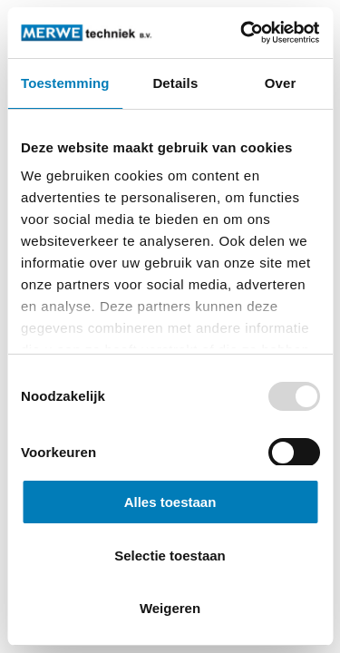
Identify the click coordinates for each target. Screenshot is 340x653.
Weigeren (170, 608)
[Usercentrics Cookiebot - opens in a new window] (242, 32)
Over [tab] (280, 83)
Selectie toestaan (170, 555)
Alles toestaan (170, 502)
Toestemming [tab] (65, 83)
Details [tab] (175, 83)
